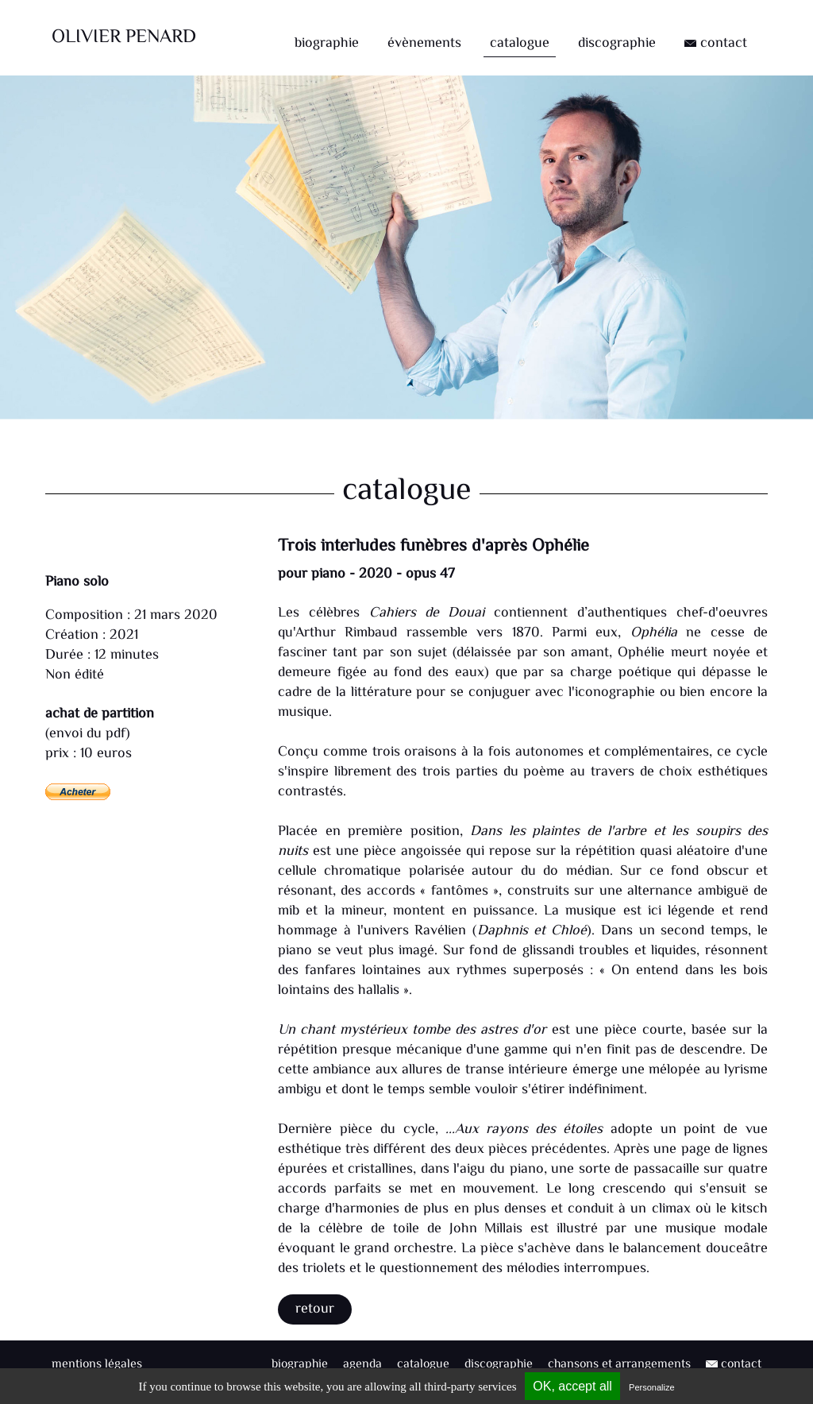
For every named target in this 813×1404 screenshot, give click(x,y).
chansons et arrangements (619, 1365)
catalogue (519, 44)
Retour (314, 1309)
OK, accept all (572, 1386)
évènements (424, 44)
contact (715, 44)
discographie (617, 44)
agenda (362, 1365)
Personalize (651, 1387)
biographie (327, 44)
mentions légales (97, 1365)
